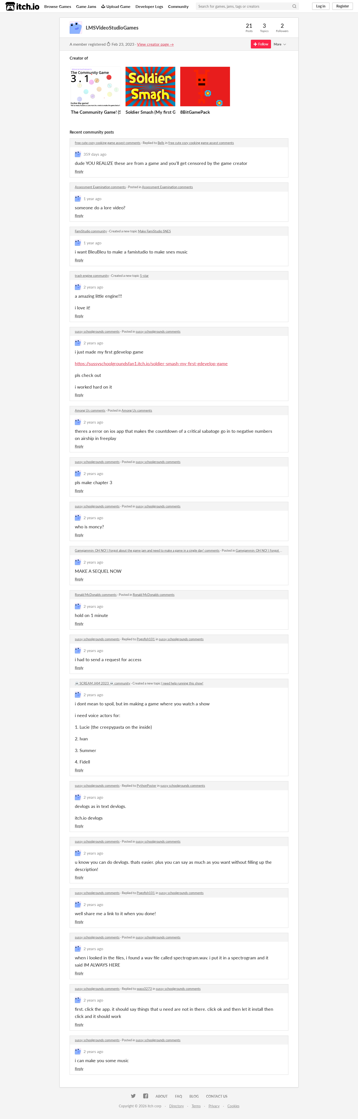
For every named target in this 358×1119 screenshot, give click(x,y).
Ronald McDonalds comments (96, 595)
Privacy (214, 1106)
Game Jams (86, 6)
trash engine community (92, 276)
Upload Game (116, 6)
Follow (261, 44)
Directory (176, 1106)
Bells (161, 143)
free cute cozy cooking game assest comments (107, 143)
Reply (79, 171)
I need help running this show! (182, 683)
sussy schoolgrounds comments (97, 331)
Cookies (233, 1106)
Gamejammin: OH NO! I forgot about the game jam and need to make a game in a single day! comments (147, 550)
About (162, 1096)
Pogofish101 (146, 639)
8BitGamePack (195, 112)
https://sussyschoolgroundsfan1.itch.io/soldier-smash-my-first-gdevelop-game (151, 363)
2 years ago (93, 287)
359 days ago (95, 154)
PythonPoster (146, 786)
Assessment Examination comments (100, 187)
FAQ (178, 1096)
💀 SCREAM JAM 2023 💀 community (102, 683)
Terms (196, 1106)
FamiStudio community (91, 231)
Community (178, 6)
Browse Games (57, 6)
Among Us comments (90, 410)
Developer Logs (149, 6)
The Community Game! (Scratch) (103, 112)
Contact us (216, 1096)
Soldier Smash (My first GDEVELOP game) (167, 112)
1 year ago (92, 198)
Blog (194, 1096)
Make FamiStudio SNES (154, 231)
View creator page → (155, 44)
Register (342, 6)
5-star (144, 276)
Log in (320, 6)
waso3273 (144, 989)
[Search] (294, 6)
